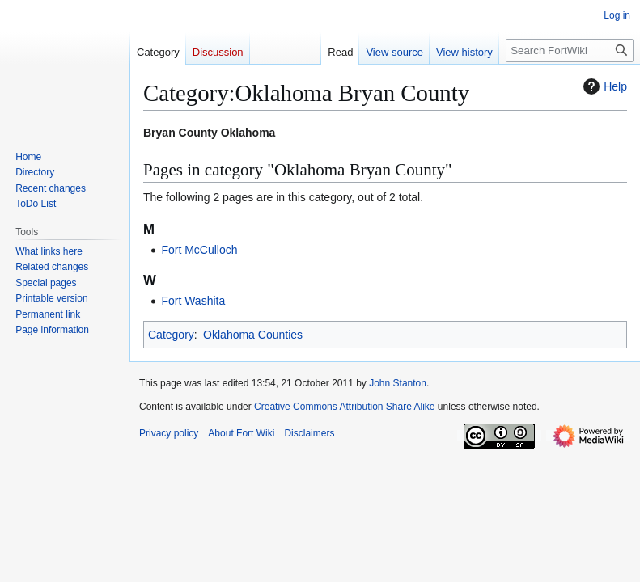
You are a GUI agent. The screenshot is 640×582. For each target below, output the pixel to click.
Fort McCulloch (199, 249)
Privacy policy (168, 433)
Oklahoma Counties (253, 334)
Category (171, 334)
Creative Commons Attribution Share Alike (344, 406)
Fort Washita (193, 300)
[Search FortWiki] (570, 50)
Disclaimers (309, 433)
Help (603, 86)
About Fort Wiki (241, 433)
